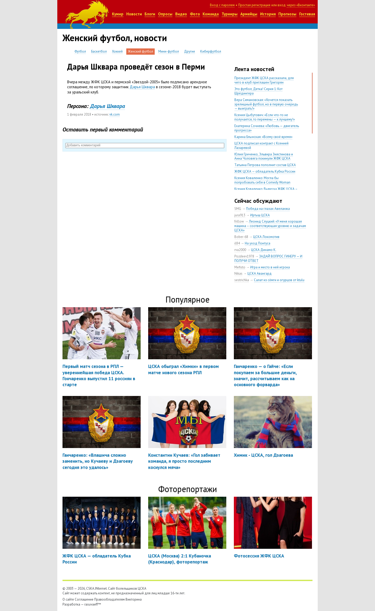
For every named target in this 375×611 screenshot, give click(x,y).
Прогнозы (287, 13)
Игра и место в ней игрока (270, 267)
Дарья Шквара (142, 86)
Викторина (134, 599)
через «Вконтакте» (301, 5)
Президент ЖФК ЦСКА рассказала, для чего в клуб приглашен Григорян (264, 80)
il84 (237, 243)
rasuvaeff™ (92, 604)
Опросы (165, 13)
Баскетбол (99, 51)
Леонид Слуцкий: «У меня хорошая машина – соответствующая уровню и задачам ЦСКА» (270, 225)
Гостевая (307, 13)
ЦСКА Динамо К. (263, 250)
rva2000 (240, 250)
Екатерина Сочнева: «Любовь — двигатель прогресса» (266, 128)
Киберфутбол (210, 51)
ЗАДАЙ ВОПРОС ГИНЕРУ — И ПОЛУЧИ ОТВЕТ (268, 258)
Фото (195, 13)
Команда (211, 13)
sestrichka (241, 280)
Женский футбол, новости (115, 38)
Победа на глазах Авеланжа (268, 208)
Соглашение (84, 599)
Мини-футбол (168, 51)
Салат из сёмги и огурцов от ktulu (279, 280)
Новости (134, 13)
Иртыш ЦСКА (260, 215)
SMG (237, 208)
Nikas (238, 273)
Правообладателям (109, 599)
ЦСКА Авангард (259, 273)
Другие (189, 51)
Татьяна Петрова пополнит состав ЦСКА (265, 165)
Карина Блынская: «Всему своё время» (263, 137)
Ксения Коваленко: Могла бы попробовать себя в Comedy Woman (262, 180)
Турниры (230, 13)
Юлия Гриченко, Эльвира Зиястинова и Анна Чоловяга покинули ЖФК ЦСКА (263, 156)
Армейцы (248, 13)
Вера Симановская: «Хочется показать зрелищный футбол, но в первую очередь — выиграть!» (266, 104)
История (268, 13)
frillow (239, 221)
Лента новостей (254, 69)
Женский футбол (140, 51)
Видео (181, 13)
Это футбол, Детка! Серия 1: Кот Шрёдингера (258, 91)
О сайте (68, 599)
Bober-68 (241, 237)
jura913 (239, 215)
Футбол (80, 51)
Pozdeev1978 (244, 256)
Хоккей (117, 51)
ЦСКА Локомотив (266, 237)
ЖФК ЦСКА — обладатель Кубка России (264, 171)
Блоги (150, 13)
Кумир (117, 13)
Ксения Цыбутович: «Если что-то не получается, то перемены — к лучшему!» (264, 117)
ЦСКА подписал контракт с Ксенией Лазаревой (261, 145)
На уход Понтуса (257, 243)
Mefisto (239, 267)
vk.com (114, 114)
